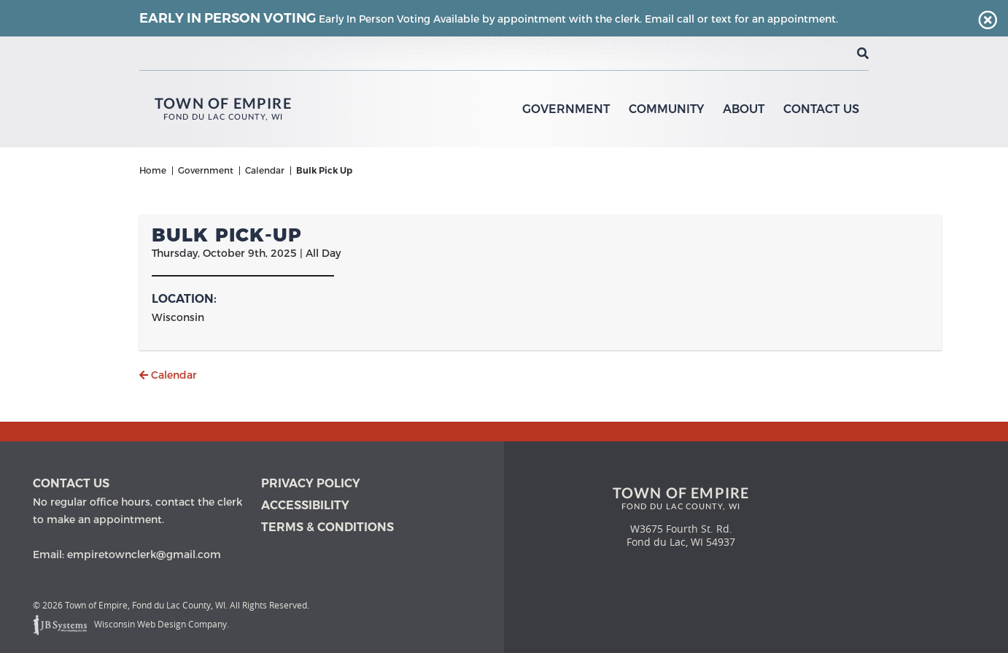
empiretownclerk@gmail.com (144, 554)
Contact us (71, 483)
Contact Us (821, 109)
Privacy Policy (310, 483)
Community (666, 109)
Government (566, 109)
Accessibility (305, 505)
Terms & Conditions (327, 527)
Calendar (168, 375)
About (743, 109)
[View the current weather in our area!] (839, 53)
